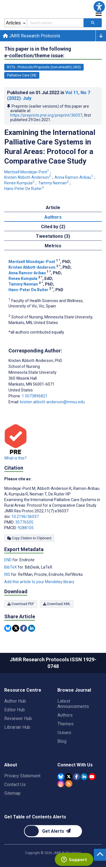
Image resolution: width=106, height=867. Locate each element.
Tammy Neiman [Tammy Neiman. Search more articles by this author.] (54, 183)
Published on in (48, 95)
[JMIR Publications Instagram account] (60, 783)
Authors (65, 715)
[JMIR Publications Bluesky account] (60, 776)
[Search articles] (93, 22)
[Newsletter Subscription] (53, 831)
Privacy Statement (22, 775)
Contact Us (15, 784)
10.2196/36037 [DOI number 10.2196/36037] (25, 516)
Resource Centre (22, 690)
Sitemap (12, 793)
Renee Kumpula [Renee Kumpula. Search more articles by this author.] (19, 183)
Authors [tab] (53, 217)
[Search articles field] (55, 22)
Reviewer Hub (18, 718)
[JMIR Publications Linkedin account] (84, 776)
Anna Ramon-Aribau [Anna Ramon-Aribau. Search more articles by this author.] (74, 177)
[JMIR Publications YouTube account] (92, 776)
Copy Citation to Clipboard (29, 538)
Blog (61, 741)
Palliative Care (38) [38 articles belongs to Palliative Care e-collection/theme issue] (21, 75)
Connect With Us (75, 765)
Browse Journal (74, 690)
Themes (65, 723)
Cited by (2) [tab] (53, 226)
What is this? (15, 458)
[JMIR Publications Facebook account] (76, 776)
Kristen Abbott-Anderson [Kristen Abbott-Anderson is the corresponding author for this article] (35, 360)
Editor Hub (14, 709)
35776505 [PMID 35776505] (24, 522)
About (10, 765)
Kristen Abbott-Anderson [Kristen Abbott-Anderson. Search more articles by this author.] (28, 177)
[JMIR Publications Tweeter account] (68, 776)
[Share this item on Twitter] (15, 628)
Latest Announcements (73, 703)
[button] (99, 7)
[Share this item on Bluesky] (7, 628)
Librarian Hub (17, 727)
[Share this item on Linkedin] (31, 628)
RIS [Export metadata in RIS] (7, 574)
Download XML (56, 604)
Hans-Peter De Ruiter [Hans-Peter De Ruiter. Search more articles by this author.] (24, 188)
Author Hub (15, 701)
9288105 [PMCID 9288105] (26, 528)
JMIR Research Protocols (31, 36)
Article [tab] (53, 207)
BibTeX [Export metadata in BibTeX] (11, 567)
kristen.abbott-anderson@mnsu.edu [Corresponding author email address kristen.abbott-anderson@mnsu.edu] (52, 402)
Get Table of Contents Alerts (35, 817)
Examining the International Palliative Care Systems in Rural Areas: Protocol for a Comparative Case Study (49, 146)
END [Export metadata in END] (8, 560)
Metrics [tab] (53, 245)
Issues (64, 732)
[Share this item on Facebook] (23, 628)
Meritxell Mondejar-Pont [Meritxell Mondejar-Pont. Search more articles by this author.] (27, 172)
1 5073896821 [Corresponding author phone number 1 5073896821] (34, 396)
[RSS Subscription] (68, 783)
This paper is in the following (37, 52)
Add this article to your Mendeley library (39, 581)
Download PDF (20, 604)
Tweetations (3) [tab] (53, 236)
